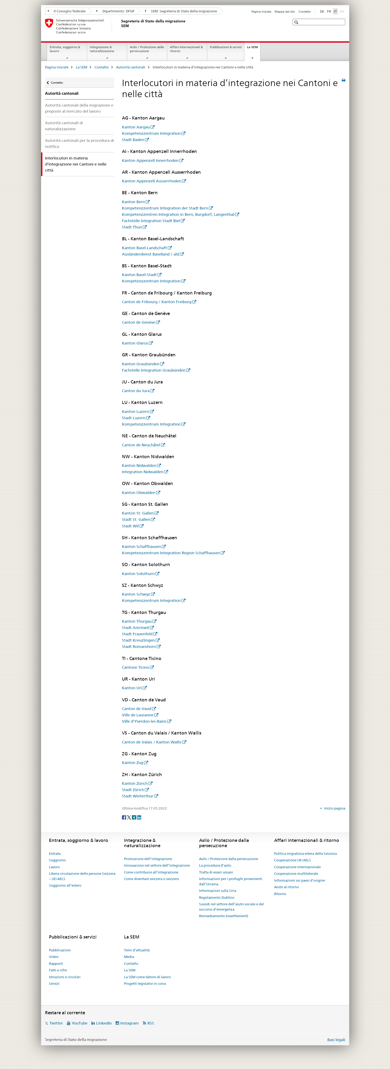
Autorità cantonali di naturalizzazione (64, 125)
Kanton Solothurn (138, 573)
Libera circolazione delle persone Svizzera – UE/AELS (82, 876)
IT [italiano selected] (335, 11)
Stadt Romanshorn (139, 646)
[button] (296, 22)
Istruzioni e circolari (65, 977)
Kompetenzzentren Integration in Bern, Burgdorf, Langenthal (178, 214)
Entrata (55, 853)
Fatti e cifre (58, 970)
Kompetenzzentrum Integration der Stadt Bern (165, 208)
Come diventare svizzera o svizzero (151, 879)
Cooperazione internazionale (297, 867)
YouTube (79, 1023)
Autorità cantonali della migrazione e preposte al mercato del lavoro (79, 108)
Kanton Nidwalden (139, 465)
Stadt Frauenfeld (137, 633)
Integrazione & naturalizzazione (102, 49)
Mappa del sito (285, 11)
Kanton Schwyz (136, 594)
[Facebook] (124, 817)
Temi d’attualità (137, 950)
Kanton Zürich (135, 783)
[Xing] (134, 817)
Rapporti (56, 963)
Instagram (129, 1023)
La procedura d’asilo (215, 865)
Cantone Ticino (135, 667)
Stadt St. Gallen (136, 519)
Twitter (56, 1023)
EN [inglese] (342, 11)
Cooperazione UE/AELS (292, 860)
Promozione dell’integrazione (148, 859)
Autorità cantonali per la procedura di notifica (79, 143)
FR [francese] (329, 11)
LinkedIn (104, 1023)
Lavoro (54, 867)
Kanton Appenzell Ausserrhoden (151, 180)
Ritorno (280, 894)
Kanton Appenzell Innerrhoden (150, 160)
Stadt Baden (133, 139)
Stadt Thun (132, 226)
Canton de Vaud (136, 708)
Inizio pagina (334, 808)
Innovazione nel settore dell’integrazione (157, 865)
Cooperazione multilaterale (296, 873)
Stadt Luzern (133, 417)
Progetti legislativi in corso (145, 983)
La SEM (253, 49)
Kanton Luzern (135, 411)
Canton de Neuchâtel (141, 444)
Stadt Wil (130, 525)
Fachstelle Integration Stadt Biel (151, 220)
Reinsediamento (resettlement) (223, 916)
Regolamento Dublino (216, 897)
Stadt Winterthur (137, 795)
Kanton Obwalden (138, 492)
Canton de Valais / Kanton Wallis (151, 742)
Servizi (54, 983)
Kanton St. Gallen (138, 513)
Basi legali (336, 1039)
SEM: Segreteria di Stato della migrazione (181, 11)
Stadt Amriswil (135, 627)
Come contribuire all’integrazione (151, 872)
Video (53, 957)
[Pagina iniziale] (120, 26)
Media (129, 957)
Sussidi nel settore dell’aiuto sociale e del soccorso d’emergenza (231, 906)
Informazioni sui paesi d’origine (299, 880)
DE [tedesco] (322, 11)
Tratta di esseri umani (216, 872)
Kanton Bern (133, 201)
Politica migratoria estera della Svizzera (305, 853)
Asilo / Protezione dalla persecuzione (147, 49)
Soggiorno (57, 860)
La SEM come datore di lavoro (147, 977)
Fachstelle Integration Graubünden (153, 370)
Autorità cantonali (130, 67)
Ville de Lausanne (138, 714)
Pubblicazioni (60, 950)
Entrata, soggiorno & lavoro (65, 49)
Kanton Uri (132, 687)
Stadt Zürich (133, 789)
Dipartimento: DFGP (115, 11)
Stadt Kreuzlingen (138, 640)
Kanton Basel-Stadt (139, 274)
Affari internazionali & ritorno (186, 49)
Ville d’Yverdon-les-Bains (144, 721)
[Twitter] (129, 817)
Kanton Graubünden (140, 363)
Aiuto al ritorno (286, 887)
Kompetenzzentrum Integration (151, 133)
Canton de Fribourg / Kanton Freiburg (156, 301)
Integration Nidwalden (142, 471)
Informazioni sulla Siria (217, 890)
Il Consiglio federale (67, 11)
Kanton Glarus (135, 343)
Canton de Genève (138, 322)
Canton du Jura (136, 390)
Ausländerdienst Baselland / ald (150, 254)
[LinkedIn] (139, 817)
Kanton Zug (132, 762)
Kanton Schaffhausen (141, 546)
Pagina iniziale (261, 11)
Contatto (305, 11)
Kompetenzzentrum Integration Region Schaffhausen (171, 552)
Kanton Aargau (136, 126)
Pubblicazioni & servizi (226, 47)
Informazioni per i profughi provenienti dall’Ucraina (230, 881)
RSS (150, 1023)
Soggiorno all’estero (65, 885)
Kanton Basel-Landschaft (144, 247)
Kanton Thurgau (137, 621)
